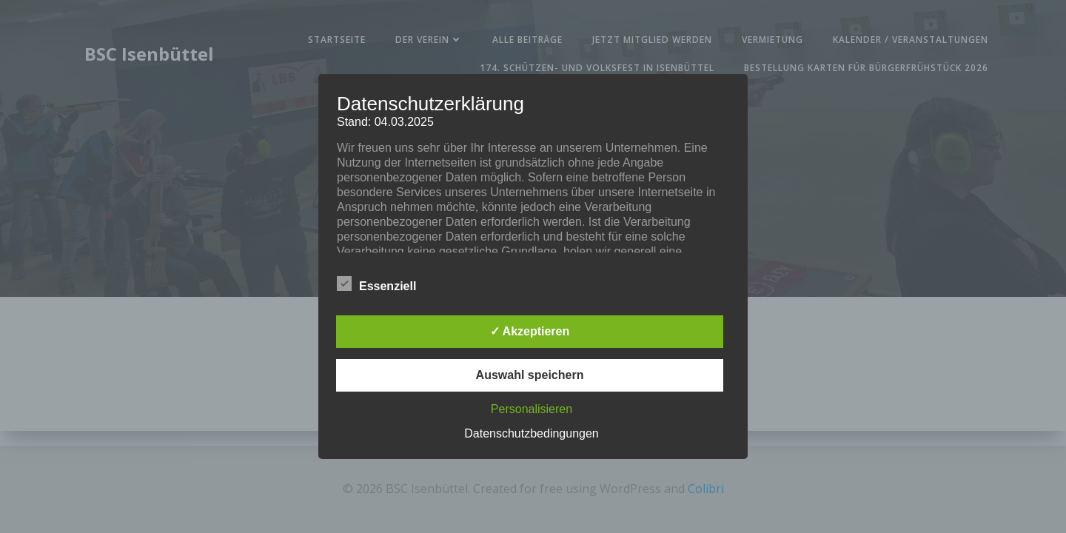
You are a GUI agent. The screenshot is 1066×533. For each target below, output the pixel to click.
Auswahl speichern (530, 375)
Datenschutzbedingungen (531, 433)
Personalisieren (531, 409)
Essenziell (376, 283)
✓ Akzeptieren (530, 331)
